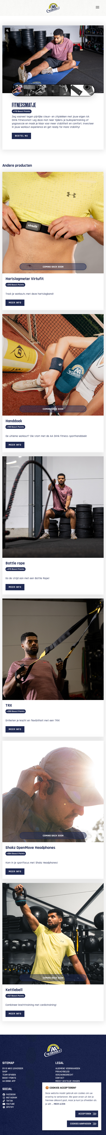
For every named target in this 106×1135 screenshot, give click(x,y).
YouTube (8, 1103)
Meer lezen (59, 1103)
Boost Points (9, 1077)
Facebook (9, 1094)
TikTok (7, 1100)
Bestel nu (21, 135)
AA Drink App (8, 1081)
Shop (4, 1071)
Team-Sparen (9, 1074)
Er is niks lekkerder (12, 1068)
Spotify (8, 1107)
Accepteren (84, 1113)
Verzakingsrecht (64, 1074)
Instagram (9, 1097)
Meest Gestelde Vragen (67, 1081)
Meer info (15, 302)
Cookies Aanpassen (80, 1123)
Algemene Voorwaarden (67, 1068)
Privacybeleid (62, 1071)
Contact (59, 1077)
